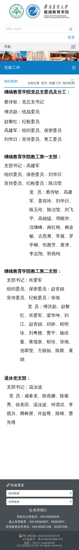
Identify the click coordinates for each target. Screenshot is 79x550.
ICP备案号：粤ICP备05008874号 (42, 539)
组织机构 (69, 83)
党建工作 (55, 83)
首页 (44, 83)
